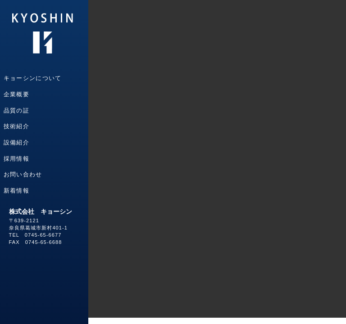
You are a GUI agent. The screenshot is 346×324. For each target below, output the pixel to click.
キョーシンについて (33, 78)
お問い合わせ (23, 174)
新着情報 (16, 190)
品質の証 (16, 110)
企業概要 (16, 94)
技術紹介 (16, 126)
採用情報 (16, 158)
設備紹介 (16, 142)
